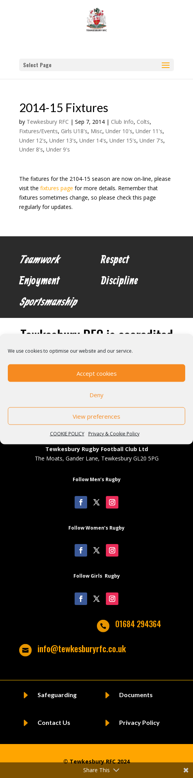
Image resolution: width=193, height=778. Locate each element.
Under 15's (122, 140)
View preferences (96, 416)
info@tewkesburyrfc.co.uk (82, 648)
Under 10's (118, 131)
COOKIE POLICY (67, 433)
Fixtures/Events (38, 131)
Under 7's (151, 140)
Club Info (122, 121)
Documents (136, 694)
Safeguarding (57, 694)
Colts (143, 121)
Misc (96, 131)
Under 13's (62, 140)
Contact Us (54, 722)
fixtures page (56, 188)
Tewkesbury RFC (48, 121)
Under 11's (149, 131)
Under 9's (58, 149)
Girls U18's (74, 131)
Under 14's (92, 140)
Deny (96, 394)
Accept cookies (97, 373)
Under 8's (31, 149)
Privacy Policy (139, 722)
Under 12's (32, 140)
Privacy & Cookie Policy (113, 433)
